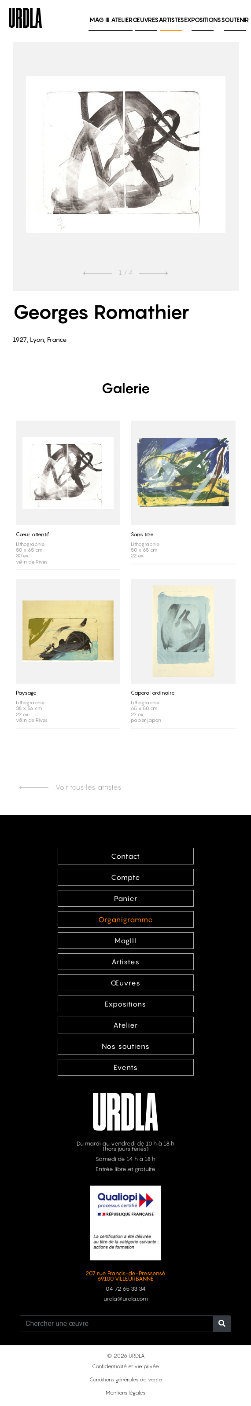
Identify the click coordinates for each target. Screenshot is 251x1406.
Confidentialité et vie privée (125, 1366)
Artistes (171, 19)
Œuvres (146, 19)
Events (126, 1067)
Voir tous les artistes (70, 787)
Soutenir (235, 19)
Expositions (202, 19)
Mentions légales (125, 1392)
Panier (125, 898)
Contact (125, 856)
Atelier (122, 19)
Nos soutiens (126, 1046)
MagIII (125, 940)
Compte (125, 877)
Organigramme (125, 919)
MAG (99, 19)
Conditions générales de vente (125, 1379)
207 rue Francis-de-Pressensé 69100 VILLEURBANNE (125, 1276)
